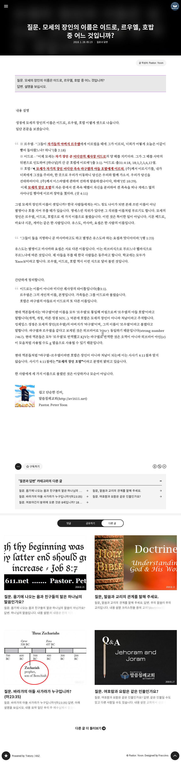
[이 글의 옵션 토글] (18, 466)
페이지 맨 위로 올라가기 (175, 756)
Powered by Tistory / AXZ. (26, 755)
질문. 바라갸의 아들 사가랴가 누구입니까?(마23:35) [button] (45, 673)
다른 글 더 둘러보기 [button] (88, 728)
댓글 (68, 523)
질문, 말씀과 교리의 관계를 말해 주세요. (117, 491)
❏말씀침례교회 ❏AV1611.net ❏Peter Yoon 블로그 (6, 756)
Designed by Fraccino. (157, 755)
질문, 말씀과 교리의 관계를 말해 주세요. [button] (135, 576)
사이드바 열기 (6, 6)
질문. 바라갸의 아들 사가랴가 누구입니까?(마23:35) (50, 497)
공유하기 (90, 523)
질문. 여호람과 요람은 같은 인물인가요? (117, 497)
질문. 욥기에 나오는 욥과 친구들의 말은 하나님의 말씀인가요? (53, 491)
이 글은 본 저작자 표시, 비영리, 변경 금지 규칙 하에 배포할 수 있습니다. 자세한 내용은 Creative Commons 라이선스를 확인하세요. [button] (159, 466)
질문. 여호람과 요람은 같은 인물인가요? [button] (135, 670)
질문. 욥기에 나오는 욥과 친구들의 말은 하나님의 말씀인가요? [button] (45, 578)
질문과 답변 (102, 42)
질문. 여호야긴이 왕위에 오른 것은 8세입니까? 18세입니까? (53, 502)
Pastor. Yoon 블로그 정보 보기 (175, 6)
